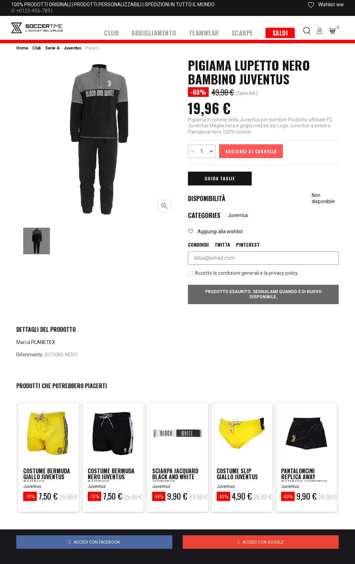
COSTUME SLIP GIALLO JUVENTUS (239, 474)
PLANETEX (43, 342)
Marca (23, 342)
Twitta (222, 244)
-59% (159, 496)
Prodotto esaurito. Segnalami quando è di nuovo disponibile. (263, 294)
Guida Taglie (220, 178)
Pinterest (248, 244)
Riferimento (29, 354)
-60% (288, 496)
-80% (223, 496)
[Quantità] (202, 151)
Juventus (238, 215)
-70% (30, 496)
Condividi (198, 244)
